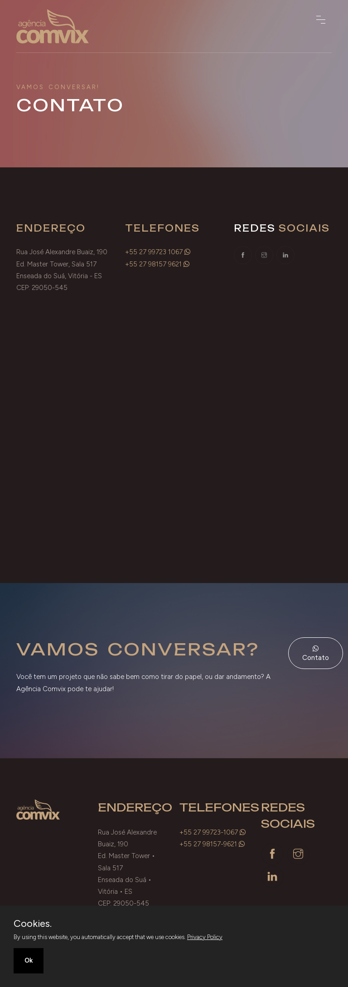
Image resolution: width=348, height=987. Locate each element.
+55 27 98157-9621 (208, 844)
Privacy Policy (204, 937)
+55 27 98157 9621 (153, 264)
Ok (28, 960)
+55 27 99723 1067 (154, 252)
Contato (315, 653)
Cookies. (33, 923)
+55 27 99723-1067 (208, 832)
